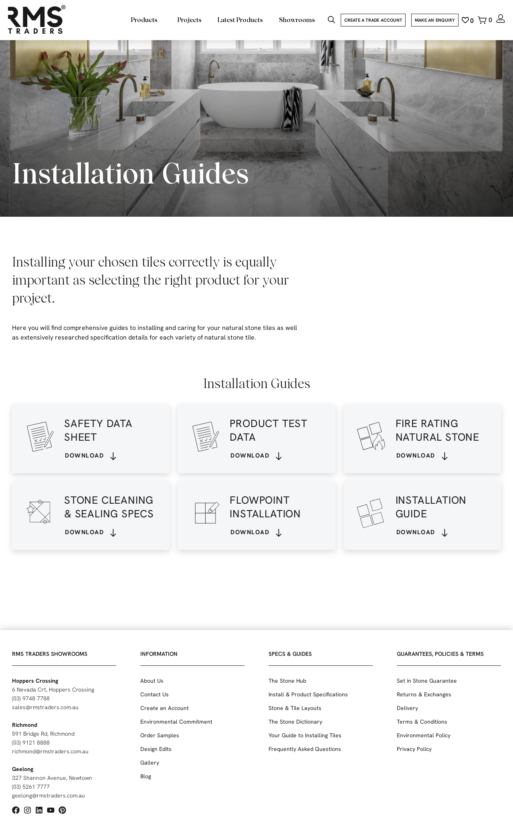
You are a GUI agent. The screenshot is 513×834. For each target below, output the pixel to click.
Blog (145, 776)
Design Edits (156, 749)
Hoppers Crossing (35, 680)
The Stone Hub (287, 680)
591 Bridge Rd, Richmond (43, 733)
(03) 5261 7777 (31, 786)
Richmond (24, 724)
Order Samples (159, 735)
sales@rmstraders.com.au (45, 707)
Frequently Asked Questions (305, 749)
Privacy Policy (414, 749)
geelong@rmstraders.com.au (48, 795)
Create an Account (164, 708)
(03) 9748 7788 (31, 698)
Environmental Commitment (176, 721)
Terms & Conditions (422, 721)
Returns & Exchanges (424, 694)
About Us (152, 680)
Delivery (407, 708)
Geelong (22, 769)
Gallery (149, 762)
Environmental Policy (423, 735)
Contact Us (154, 694)
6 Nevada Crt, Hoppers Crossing (53, 689)
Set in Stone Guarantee (427, 680)
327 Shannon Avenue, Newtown (52, 777)
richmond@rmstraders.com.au (50, 751)
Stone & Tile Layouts (295, 708)
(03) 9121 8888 (31, 742)
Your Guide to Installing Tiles (305, 735)
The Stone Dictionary (295, 721)
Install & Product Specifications (308, 694)
